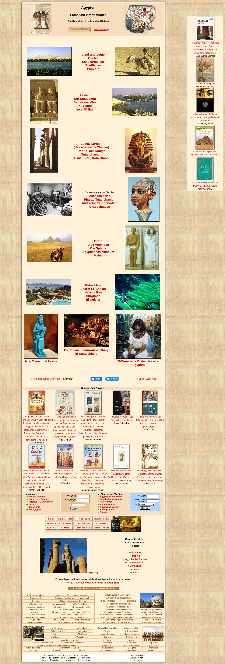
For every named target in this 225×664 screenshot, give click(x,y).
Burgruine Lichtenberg (152, 622)
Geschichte (33, 507)
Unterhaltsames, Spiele (68, 648)
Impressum (153, 648)
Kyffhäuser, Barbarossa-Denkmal (71, 601)
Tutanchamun (58, 612)
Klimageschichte (35, 598)
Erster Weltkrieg (107, 601)
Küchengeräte (102, 523)
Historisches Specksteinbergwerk (117, 610)
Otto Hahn (35, 620)
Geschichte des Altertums (71, 610)
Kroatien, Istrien (131, 628)
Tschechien (107, 643)
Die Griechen (35, 604)
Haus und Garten (101, 519)
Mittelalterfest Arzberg (152, 617)
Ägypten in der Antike (110, 497)
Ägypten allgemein (108, 507)
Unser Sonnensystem (68, 640)
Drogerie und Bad (101, 528)
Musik (82, 650)
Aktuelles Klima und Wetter (45, 379)
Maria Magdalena (35, 622)
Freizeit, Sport (84, 519)
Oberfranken (131, 650)
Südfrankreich (131, 637)
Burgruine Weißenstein (152, 615)
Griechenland (131, 631)
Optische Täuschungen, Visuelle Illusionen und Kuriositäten (58, 643)
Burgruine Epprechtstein (152, 610)
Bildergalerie (57, 637)
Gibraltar (153, 645)
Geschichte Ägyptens (110, 499)
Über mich (153, 650)
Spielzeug (51, 528)
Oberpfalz (131, 648)
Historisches (57, 634)
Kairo (134, 572)
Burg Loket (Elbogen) (152, 612)
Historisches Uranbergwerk (117, 595)
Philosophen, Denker (35, 617)
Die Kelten (36, 601)
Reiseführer (105, 502)
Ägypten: (30, 494)
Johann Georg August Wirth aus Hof (117, 620)
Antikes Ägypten (35, 497)
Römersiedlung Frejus (36, 610)
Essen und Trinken (84, 528)
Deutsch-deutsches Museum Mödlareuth (71, 598)
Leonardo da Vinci (81, 612)
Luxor (134, 569)
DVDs (30, 504)
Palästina (135, 634)
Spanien (153, 643)
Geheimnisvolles (57, 631)
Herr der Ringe (33, 648)
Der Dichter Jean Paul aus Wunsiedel (117, 617)
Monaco (132, 640)
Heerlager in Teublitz (152, 620)
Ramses (103, 512)
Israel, (127, 634)
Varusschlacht (58, 604)
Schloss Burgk (58, 620)
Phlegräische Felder (81, 607)
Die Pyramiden (134, 562)
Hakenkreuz (130, 601)
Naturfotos (82, 631)
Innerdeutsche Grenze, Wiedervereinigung (71, 595)
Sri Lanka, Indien (131, 645)
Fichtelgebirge (107, 650)
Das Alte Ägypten (205, 83)
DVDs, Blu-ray (65, 523)
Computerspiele (84, 523)
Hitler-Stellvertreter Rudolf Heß (117, 604)
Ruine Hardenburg (81, 620)
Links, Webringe (146, 379)
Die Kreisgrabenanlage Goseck (71, 615)
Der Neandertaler (81, 604)
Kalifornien (107, 645)
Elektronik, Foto (65, 519)
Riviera (106, 640)
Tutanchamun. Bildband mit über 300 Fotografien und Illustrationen (205, 117)
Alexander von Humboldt (117, 607)
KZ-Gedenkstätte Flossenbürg (117, 598)
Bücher (51, 519)
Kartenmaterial (106, 504)
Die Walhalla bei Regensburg (71, 622)
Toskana (107, 637)
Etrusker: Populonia (35, 607)
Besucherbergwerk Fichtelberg (117, 612)
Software (65, 528)
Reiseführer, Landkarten (39, 502)
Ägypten (135, 552)
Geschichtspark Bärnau (35, 615)
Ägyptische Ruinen (135, 559)
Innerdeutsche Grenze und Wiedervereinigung (58, 645)
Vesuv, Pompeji (107, 634)
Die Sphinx (134, 566)
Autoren (57, 650)
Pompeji (58, 607)
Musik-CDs (51, 523)
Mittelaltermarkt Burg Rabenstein (117, 622)
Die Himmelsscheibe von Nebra (71, 617)
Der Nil (135, 556)
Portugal (131, 643)
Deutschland (107, 648)
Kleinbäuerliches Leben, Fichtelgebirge (117, 615)
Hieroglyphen (34, 509)
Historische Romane (37, 499)
